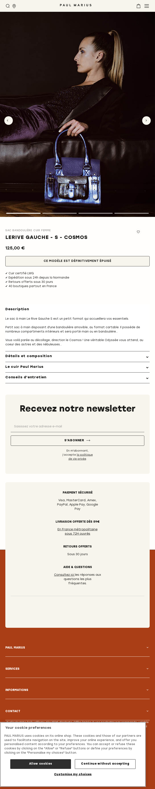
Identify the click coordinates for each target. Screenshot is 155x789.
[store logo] (76, 6)
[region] (73, 754)
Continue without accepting (105, 763)
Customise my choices (73, 774)
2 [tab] (59, 213)
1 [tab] (23, 213)
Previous (8, 120)
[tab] (77, 356)
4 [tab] (131, 213)
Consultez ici (64, 575)
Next (146, 120)
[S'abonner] (77, 441)
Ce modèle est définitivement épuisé (77, 261)
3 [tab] (95, 213)
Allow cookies (40, 763)
